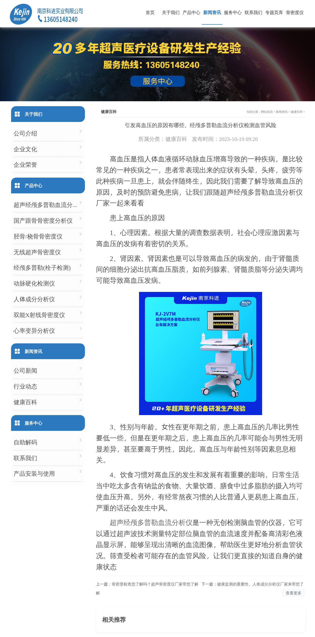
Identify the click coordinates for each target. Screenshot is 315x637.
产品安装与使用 (34, 473)
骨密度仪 (295, 12)
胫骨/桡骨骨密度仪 (38, 236)
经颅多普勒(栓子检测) (42, 267)
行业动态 (25, 386)
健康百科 (297, 112)
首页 (150, 12)
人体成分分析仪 (34, 299)
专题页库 (274, 12)
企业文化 (25, 149)
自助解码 (25, 442)
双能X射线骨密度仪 (39, 315)
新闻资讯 (212, 12)
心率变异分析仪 (34, 330)
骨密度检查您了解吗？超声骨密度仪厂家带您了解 (155, 584)
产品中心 (191, 12)
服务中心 (233, 12)
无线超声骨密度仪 (37, 252)
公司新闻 (25, 370)
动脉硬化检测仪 (34, 283)
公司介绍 (25, 133)
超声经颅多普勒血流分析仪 (151, 522)
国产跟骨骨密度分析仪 (43, 220)
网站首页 (267, 112)
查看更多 (293, 593)
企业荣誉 (25, 164)
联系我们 (253, 12)
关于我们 (171, 12)
